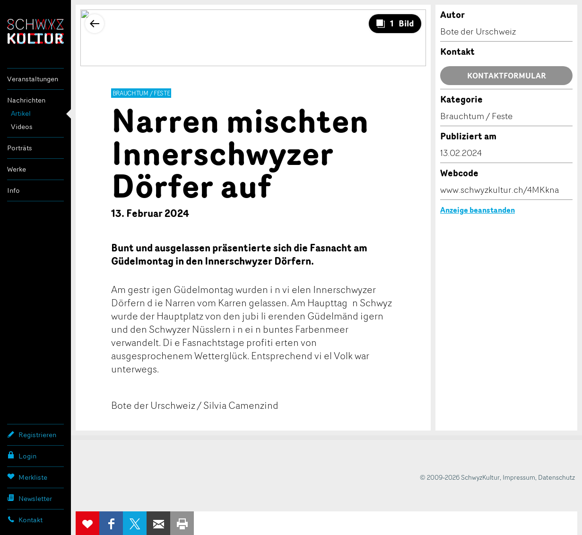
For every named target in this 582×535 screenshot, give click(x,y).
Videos (22, 126)
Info (13, 190)
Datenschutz (556, 477)
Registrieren (31, 434)
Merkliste (27, 477)
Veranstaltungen (32, 79)
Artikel (21, 113)
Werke (16, 169)
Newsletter (29, 498)
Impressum (519, 477)
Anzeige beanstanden (477, 210)
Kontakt (25, 519)
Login (21, 455)
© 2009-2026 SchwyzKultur (460, 477)
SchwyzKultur (35, 31)
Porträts (19, 148)
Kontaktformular (506, 75)
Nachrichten (26, 100)
